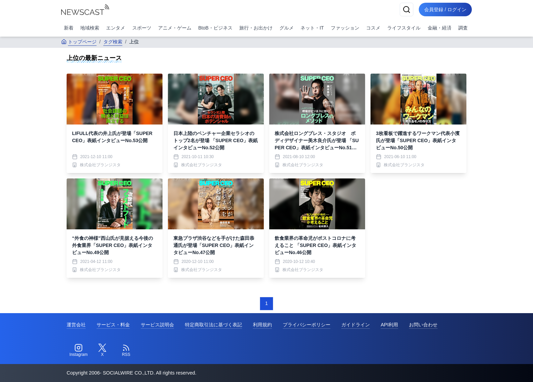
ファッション (345, 28)
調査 (463, 28)
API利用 (389, 324)
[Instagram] (78, 350)
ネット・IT (312, 28)
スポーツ (141, 28)
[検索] (406, 9)
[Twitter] (102, 350)
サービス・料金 (113, 324)
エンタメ (115, 28)
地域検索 (89, 28)
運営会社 (76, 324)
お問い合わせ (423, 324)
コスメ (373, 28)
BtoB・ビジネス (215, 28)
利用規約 (262, 324)
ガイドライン (355, 324)
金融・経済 (439, 28)
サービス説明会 (157, 324)
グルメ (286, 28)
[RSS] (126, 350)
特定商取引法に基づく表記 (213, 324)
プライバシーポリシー (306, 324)
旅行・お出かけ (256, 28)
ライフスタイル (403, 28)
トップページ (79, 41)
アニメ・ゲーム (174, 28)
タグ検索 (112, 41)
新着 (68, 28)
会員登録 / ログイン (445, 9)
